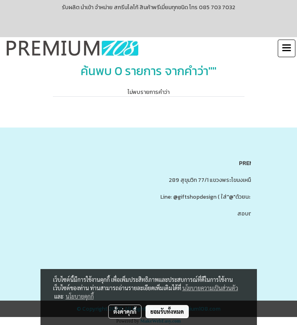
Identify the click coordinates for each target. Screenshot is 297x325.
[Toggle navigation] (286, 48)
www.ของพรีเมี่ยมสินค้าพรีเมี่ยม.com (198, 245)
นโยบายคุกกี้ (80, 296)
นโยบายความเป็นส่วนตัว (210, 287)
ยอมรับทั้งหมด (167, 311)
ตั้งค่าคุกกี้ (124, 311)
